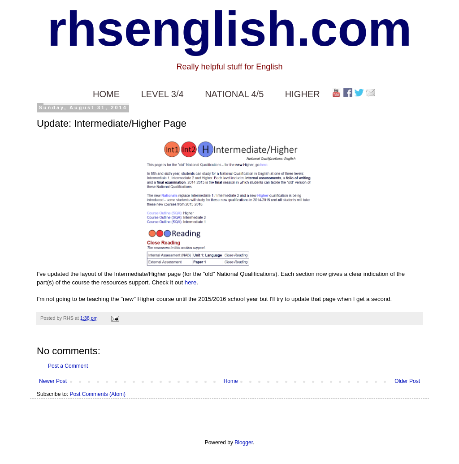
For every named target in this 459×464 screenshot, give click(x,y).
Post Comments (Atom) (97, 394)
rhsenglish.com (230, 28)
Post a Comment (68, 366)
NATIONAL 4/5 (234, 94)
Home (231, 381)
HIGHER (302, 94)
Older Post (407, 381)
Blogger (243, 442)
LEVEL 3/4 (162, 94)
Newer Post (53, 381)
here (190, 282)
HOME (106, 94)
